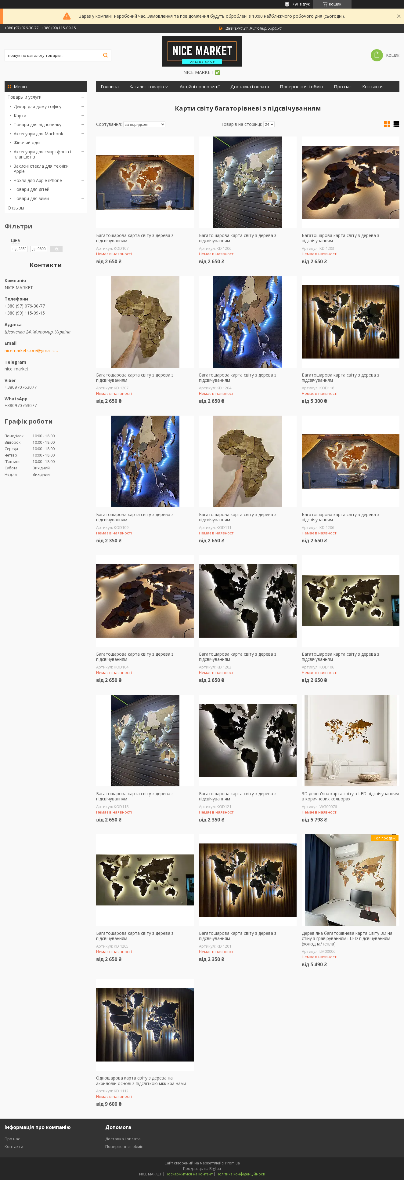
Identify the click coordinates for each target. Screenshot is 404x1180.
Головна (110, 86)
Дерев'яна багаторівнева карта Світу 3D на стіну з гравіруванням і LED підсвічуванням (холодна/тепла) (347, 939)
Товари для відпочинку (37, 124)
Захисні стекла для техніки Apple (41, 168)
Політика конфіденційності (241, 1174)
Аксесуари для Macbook (38, 134)
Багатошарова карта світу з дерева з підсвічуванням (135, 238)
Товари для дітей (31, 189)
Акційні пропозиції (200, 86)
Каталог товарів (146, 86)
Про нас (343, 86)
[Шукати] (105, 55)
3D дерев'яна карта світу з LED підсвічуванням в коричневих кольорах (350, 796)
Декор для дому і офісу (37, 106)
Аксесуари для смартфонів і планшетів (42, 154)
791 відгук (301, 4)
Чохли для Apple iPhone (38, 180)
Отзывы (16, 208)
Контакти (372, 86)
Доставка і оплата (249, 86)
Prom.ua (232, 1163)
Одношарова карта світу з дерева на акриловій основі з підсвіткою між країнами (141, 1080)
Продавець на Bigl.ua (202, 1168)
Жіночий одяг (27, 142)
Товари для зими (31, 198)
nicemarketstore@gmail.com (31, 350)
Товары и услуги (24, 97)
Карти (20, 115)
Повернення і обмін (301, 86)
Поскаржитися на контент (189, 1174)
